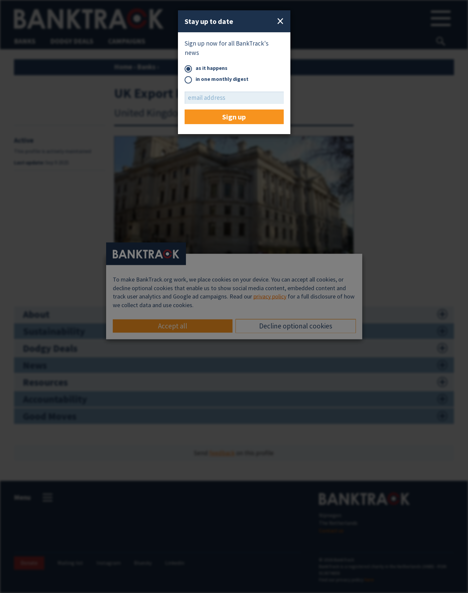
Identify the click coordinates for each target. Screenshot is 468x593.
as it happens (206, 68)
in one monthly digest (216, 79)
